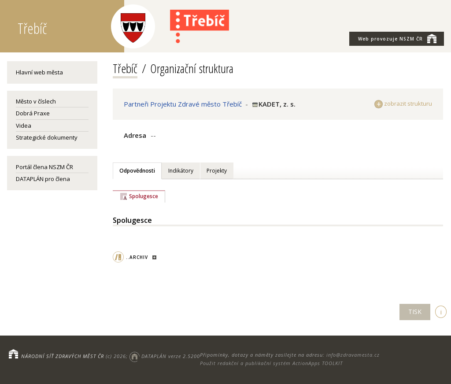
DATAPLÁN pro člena (43, 179)
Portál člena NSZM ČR (44, 167)
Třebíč (125, 68)
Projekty (217, 170)
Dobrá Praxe (33, 113)
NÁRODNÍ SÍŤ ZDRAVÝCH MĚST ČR (62, 356)
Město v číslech (36, 101)
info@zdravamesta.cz (353, 354)
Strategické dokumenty (47, 137)
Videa (23, 125)
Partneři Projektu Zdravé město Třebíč (183, 104)
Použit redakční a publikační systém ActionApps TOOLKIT (271, 363)
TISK (414, 311)
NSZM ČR (397, 38)
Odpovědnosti (137, 170)
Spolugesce (143, 196)
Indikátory (180, 170)
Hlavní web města (39, 72)
